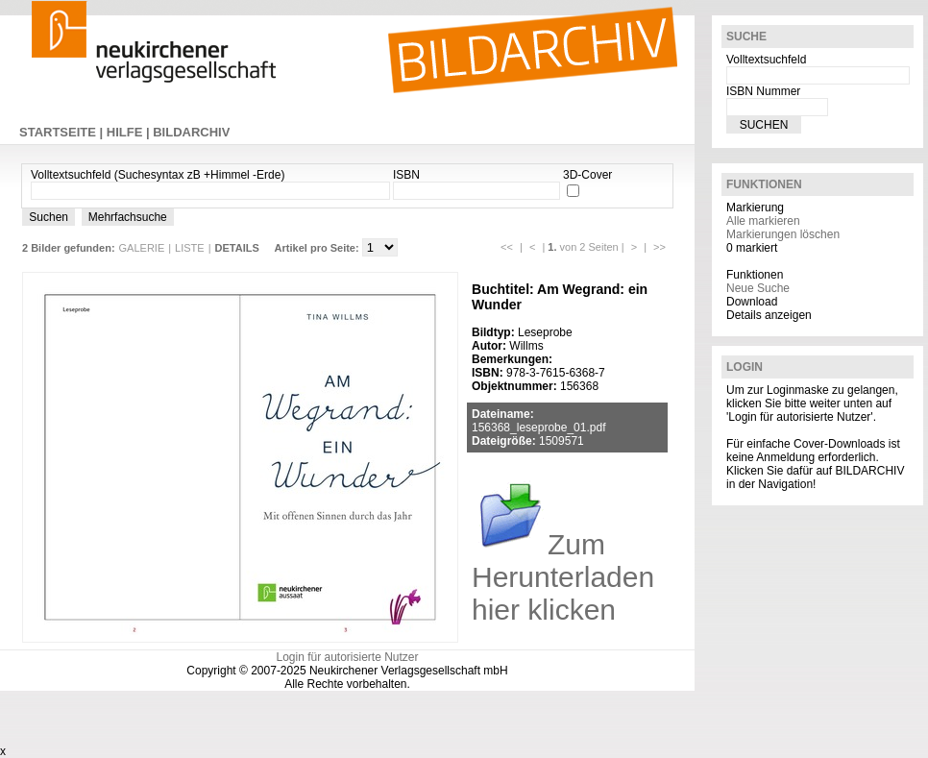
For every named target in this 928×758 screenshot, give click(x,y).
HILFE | (130, 132)
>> (659, 247)
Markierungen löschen (783, 234)
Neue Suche (758, 288)
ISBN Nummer (763, 91)
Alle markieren (763, 221)
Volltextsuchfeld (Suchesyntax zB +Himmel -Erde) (157, 175)
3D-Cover (587, 175)
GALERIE (142, 248)
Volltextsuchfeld (766, 59)
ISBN (406, 175)
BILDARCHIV (191, 132)
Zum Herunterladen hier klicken (563, 576)
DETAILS (237, 248)
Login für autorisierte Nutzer (347, 657)
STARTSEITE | (63, 132)
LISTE (190, 248)
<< (507, 247)
